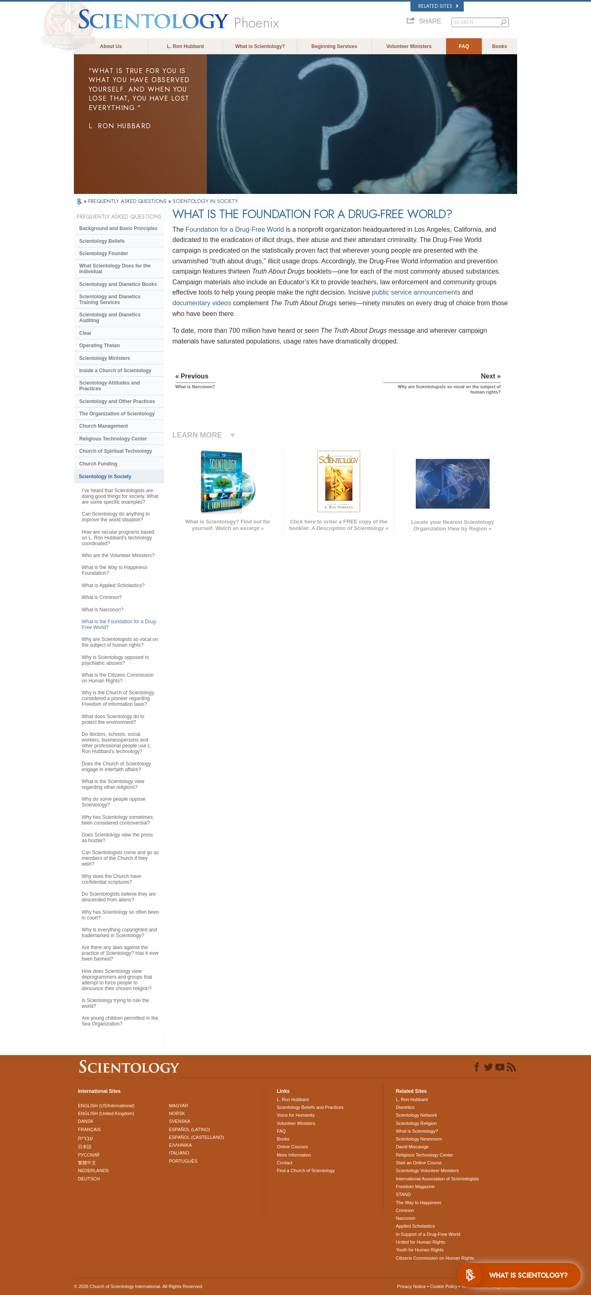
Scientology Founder (103, 253)
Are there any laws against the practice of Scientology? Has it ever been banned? (120, 953)
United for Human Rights (420, 1242)
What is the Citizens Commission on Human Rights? (117, 678)
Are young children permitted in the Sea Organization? (120, 1021)
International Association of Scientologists (437, 1178)
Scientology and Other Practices (117, 401)
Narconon (405, 1218)
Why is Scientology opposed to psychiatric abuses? (115, 660)
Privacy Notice (411, 1286)
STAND (403, 1194)
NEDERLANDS (93, 1170)
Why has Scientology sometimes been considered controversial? (117, 820)
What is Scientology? (260, 46)
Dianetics (405, 1107)
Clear (85, 333)
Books (499, 46)
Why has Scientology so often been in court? (120, 915)
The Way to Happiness (418, 1202)
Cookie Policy (444, 1286)
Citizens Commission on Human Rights (435, 1258)
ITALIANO (179, 1152)
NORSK (177, 1113)
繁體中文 (87, 1162)
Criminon (405, 1210)
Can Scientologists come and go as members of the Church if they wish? (120, 858)
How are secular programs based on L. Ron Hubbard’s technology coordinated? (118, 537)
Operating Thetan (99, 345)
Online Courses (292, 1146)
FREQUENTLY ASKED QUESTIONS (128, 201)
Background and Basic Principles (118, 228)
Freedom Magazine (415, 1186)
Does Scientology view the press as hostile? (117, 837)
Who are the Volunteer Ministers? (118, 555)
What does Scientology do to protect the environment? (113, 719)
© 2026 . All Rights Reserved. (138, 1286)
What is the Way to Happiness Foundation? (114, 570)
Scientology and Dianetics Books (118, 284)
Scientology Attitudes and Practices (109, 386)
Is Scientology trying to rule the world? (115, 1003)
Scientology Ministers (104, 358)
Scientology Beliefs (102, 241)
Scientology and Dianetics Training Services (109, 299)
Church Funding (98, 464)
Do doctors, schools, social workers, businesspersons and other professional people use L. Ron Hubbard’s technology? (117, 742)
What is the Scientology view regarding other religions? (113, 784)
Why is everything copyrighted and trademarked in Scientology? (119, 932)
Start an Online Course (419, 1162)
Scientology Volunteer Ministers (427, 1170)
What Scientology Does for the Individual (115, 268)
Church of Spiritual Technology (115, 451)
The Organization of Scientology (117, 414)
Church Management (103, 426)
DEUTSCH (89, 1178)
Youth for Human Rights (419, 1249)
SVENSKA (179, 1121)
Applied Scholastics (415, 1226)
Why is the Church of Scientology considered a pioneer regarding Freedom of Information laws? (118, 698)
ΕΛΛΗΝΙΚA (180, 1145)
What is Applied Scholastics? (113, 585)
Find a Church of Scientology (305, 1170)
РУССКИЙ (88, 1154)
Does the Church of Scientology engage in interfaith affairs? (116, 766)
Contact (284, 1162)
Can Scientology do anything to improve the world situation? (116, 517)
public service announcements (416, 292)
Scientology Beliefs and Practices (310, 1107)
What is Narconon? (103, 610)
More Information (294, 1154)
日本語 (85, 1146)
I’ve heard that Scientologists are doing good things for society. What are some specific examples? (120, 496)
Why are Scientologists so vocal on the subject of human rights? (120, 642)
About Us (111, 46)
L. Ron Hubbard (185, 46)
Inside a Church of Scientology (115, 370)
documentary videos (201, 303)
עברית (85, 1138)
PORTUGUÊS (183, 1161)
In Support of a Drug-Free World (428, 1234)
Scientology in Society (105, 476)
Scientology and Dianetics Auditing (109, 317)
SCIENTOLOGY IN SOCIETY (205, 201)
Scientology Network (416, 1115)
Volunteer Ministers (408, 46)
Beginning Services (334, 46)
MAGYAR (178, 1105)
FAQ (464, 46)
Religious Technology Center (113, 439)
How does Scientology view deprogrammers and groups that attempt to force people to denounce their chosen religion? (117, 979)
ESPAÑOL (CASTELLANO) (196, 1137)
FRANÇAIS (89, 1129)
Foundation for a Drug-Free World (235, 229)
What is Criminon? (102, 597)
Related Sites (438, 6)
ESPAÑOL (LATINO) (189, 1129)
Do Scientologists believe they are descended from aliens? (119, 897)
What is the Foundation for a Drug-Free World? (119, 624)
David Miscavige (412, 1146)
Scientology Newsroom (419, 1138)
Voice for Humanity (295, 1115)
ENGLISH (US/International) (106, 1105)
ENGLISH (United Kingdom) (106, 1113)
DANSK (86, 1121)
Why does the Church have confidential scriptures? (111, 879)
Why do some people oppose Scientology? (113, 802)
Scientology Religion (416, 1123)
